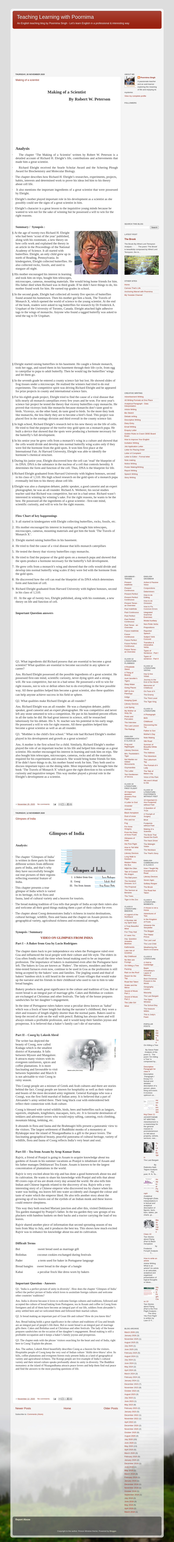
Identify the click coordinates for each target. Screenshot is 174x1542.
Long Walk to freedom (130, 858)
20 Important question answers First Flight (130, 795)
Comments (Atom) (35, 1414)
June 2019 (129, 1467)
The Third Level (150, 698)
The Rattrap (130, 729)
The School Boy (151, 1005)
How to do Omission (148, 602)
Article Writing (131, 409)
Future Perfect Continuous (131, 645)
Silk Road (148, 741)
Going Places (130, 688)
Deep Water (130, 684)
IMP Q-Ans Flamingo (129, 692)
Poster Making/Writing (134, 467)
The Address (149, 753)
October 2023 (130, 1391)
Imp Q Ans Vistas (148, 675)
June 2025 (129, 1349)
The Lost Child (150, 944)
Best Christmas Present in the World (150, 981)
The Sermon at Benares (131, 891)
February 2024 (131, 1377)
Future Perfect (131, 640)
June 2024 (129, 1363)
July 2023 (129, 1398)
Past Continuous (132, 612)
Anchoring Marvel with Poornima (139, 291)
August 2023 (130, 1394)
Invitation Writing (132, 443)
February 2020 (131, 1456)
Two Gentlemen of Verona (131, 775)
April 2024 (129, 1370)
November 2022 (131, 1418)
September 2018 (132, 1495)
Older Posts (111, 1408)
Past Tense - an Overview (131, 626)
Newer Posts (23, 1408)
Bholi (146, 820)
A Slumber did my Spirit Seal (131, 921)
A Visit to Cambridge (148, 963)
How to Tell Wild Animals (131, 848)
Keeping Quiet (131, 700)
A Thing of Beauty (129, 674)
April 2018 (129, 1508)
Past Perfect (130, 616)
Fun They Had (131, 932)
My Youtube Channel (134, 295)
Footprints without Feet (149, 824)
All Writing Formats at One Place (139, 400)
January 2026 (130, 1335)
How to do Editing (148, 596)
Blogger (113, 1531)
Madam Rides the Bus (131, 863)
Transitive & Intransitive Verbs (149, 645)
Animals (128, 809)
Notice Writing (131, 464)
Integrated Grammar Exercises (148, 614)
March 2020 (130, 1453)
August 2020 (130, 1436)
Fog (126, 823)
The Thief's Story (151, 853)
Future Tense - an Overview (131, 650)
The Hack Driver (151, 841)
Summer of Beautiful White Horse (150, 746)
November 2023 (131, 1387)
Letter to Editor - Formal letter (137, 457)
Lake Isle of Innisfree (130, 951)
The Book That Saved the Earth (151, 836)
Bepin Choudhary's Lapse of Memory (149, 971)
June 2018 (129, 1501)
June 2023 (129, 1401)
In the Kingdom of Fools (150, 920)
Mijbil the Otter (131, 868)
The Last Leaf (150, 940)
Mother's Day (149, 734)
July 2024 (129, 1360)
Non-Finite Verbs (151, 624)
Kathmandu (130, 947)
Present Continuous (129, 589)
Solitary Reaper (150, 883)
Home (67, 1408)
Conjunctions (149, 588)
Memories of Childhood (149, 686)
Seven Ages (149, 880)
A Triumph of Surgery (149, 815)
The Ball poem (131, 878)
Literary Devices (132, 704)
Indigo (127, 697)
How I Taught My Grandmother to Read (151, 870)
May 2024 (129, 1367)
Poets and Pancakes (129, 717)
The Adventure (150, 756)
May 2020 (129, 1446)
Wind (127, 1006)
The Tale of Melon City (148, 772)
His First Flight (131, 844)
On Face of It (149, 691)
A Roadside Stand (130, 668)
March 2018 (130, 1512)
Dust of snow (130, 816)
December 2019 (131, 1463)
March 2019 (130, 1474)
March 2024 (130, 1374)
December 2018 (131, 1484)
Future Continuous (129, 635)
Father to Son (150, 731)
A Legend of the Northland (131, 915)
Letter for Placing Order (135, 450)
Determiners (149, 592)
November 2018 (131, 1488)
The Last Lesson (132, 726)
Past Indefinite (131, 609)
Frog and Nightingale (129, 745)
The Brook (130, 239)
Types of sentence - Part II (151, 657)
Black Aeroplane (132, 813)
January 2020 (130, 1460)
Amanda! (128, 806)
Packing (128, 969)
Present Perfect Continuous (131, 598)
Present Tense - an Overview (131, 604)
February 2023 (131, 1408)
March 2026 (130, 1332)
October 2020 (130, 1432)
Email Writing (130, 427)
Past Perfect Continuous (130, 620)
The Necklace (150, 850)
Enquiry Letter (131, 430)
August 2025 (130, 1342)
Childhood (148, 721)
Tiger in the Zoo (131, 899)
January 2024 (130, 1380)
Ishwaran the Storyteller (149, 926)
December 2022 (131, 1415)
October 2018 (130, 1491)
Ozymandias (130, 767)
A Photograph (150, 714)
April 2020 (129, 1450)
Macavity (147, 993)
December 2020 (131, 1425)
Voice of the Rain (151, 777)
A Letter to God (131, 802)
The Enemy (149, 695)
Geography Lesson (148, 988)
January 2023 (130, 1412)
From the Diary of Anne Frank (131, 833)
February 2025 (131, 1353)
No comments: (43, 804)
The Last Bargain (151, 996)
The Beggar (149, 931)
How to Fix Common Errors (151, 608)
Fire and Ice (130, 820)
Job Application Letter (134, 446)
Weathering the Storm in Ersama (151, 948)
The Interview (130, 722)
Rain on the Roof (132, 972)
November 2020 (131, 1429)
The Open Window (148, 1000)
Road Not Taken (132, 982)
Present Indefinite (128, 583)
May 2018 (129, 1505)
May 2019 (129, 1470)
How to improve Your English (137, 439)
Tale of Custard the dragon (131, 873)
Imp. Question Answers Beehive (131, 941)
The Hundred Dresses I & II (130, 882)
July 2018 (129, 1498)
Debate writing (131, 416)
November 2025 (131, 1339)
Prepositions (149, 627)
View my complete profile (135, 96)
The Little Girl (130, 1002)
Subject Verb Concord (149, 638)
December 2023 (131, 1384)
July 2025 (129, 1346)
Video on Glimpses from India (66, 938)
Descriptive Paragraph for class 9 (150, 1069)
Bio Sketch (129, 413)
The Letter (129, 771)
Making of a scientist (27, 80)
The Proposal (130, 887)
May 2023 (129, 1405)
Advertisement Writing (134, 397)
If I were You (130, 935)
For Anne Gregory (128, 828)
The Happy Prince (148, 935)
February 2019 (131, 1477)
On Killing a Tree (132, 965)
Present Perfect (131, 594)
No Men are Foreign (130, 961)
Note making (130, 460)
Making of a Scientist (149, 830)
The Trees (129, 896)
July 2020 (129, 1439)
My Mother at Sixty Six (130, 712)
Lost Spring (129, 707)
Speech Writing (131, 474)
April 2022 (129, 1422)
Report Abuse (22, 1519)
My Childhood (131, 956)
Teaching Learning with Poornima (55, 17)
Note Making (149, 738)
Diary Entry (129, 423)
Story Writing (130, 477)
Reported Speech (148, 632)
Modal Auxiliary (150, 621)
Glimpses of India (26, 818)
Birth (146, 718)
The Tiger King (150, 702)
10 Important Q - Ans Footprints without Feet (151, 802)
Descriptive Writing (133, 420)
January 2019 (130, 1481)
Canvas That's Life (133, 288)
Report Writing (131, 470)
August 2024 (130, 1356)
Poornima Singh (147, 77)
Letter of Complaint (133, 453)
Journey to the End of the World (151, 681)
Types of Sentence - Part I (151, 652)
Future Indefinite (132, 631)
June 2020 (129, 1443)
